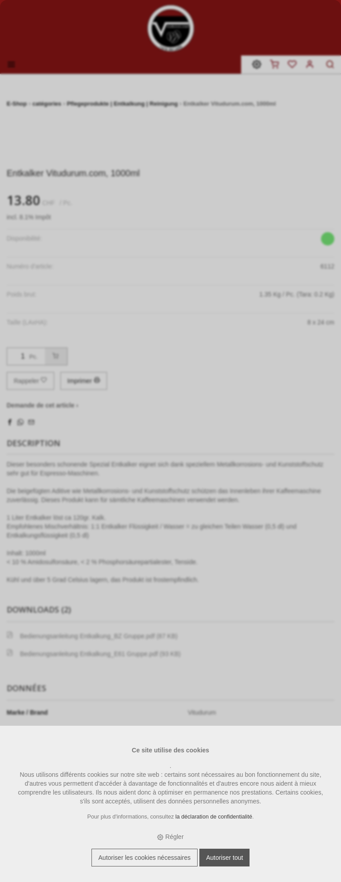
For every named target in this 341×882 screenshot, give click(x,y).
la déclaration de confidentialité (213, 817)
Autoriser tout (224, 857)
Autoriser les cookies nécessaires (145, 857)
